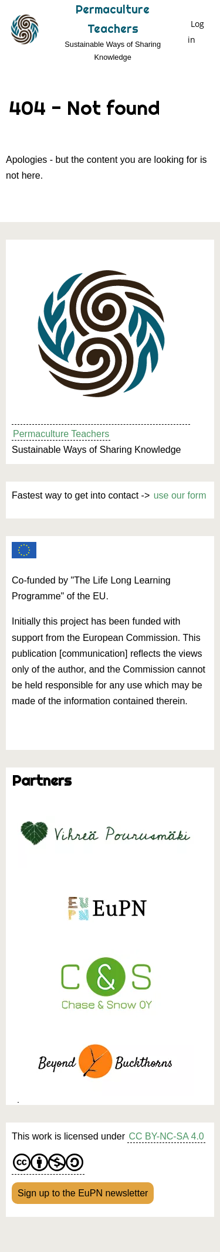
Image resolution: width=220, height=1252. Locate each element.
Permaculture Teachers (61, 434)
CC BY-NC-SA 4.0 (166, 1136)
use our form (180, 495)
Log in (196, 31)
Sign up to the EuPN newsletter (83, 1193)
